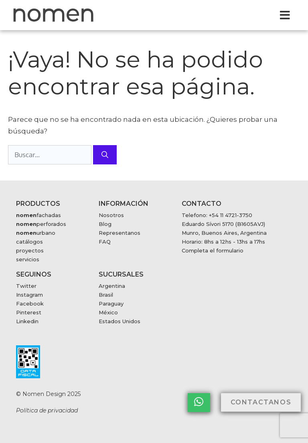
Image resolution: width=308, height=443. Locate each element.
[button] (285, 15)
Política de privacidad (47, 410)
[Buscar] (105, 154)
